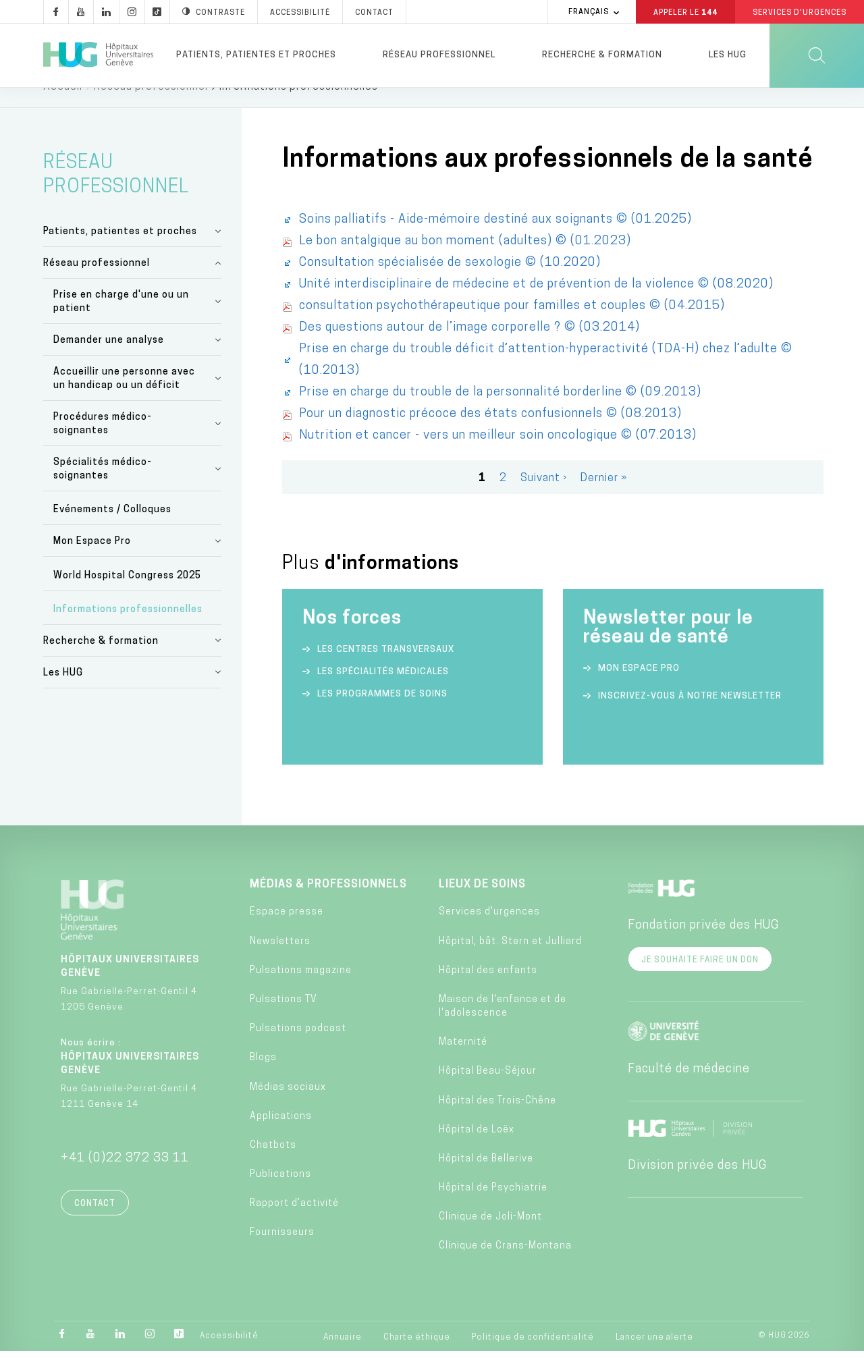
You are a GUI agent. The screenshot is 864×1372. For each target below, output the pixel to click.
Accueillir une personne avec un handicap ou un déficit (124, 400)
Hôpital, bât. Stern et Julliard (510, 963)
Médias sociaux (288, 1108)
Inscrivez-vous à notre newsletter (690, 717)
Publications (280, 1195)
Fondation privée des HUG (703, 946)
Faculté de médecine (689, 1090)
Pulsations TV (283, 1021)
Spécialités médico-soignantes (102, 490)
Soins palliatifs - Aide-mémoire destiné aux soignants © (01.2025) (495, 240)
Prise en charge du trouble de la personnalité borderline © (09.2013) (500, 413)
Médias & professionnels (328, 905)
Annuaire (342, 1358)
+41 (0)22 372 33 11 (125, 1179)
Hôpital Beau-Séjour (488, 1092)
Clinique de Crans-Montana (505, 1267)
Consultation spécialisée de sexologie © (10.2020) (450, 283)
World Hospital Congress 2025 (127, 597)
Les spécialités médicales (383, 692)
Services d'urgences (489, 933)
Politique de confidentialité (532, 1358)
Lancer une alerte (654, 1358)
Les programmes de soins (382, 715)
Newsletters (280, 963)
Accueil (62, 108)
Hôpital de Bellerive (486, 1180)
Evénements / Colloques (112, 531)
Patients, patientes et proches (256, 55)
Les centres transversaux (385, 670)
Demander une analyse (108, 361)
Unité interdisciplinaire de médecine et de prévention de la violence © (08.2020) (536, 305)
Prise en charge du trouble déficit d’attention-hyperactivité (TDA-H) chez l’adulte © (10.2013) (545, 381)
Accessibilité (229, 1357)
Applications (281, 1137)
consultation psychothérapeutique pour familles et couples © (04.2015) (512, 327)
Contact (94, 1225)
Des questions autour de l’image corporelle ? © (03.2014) (469, 348)
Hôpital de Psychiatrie (493, 1209)
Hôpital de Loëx (476, 1151)
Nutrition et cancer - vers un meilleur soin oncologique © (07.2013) (498, 456)
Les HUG (728, 55)
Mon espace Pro (639, 689)
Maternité (463, 1063)
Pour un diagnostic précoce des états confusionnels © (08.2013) (490, 435)
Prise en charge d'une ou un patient (121, 323)
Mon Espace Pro (92, 562)
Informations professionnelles (127, 631)
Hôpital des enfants (488, 992)
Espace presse (286, 933)
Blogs (263, 1079)
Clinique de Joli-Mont (490, 1238)
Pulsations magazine (301, 992)
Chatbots (273, 1166)
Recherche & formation (602, 55)
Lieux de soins (482, 905)
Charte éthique (416, 1358)
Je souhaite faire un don (700, 981)
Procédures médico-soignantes (102, 445)
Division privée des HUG (697, 1186)
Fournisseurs (282, 1253)
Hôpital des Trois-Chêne (497, 1122)
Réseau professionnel (439, 55)
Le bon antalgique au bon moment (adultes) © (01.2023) (465, 262)
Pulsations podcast (298, 1050)
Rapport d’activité (294, 1224)
